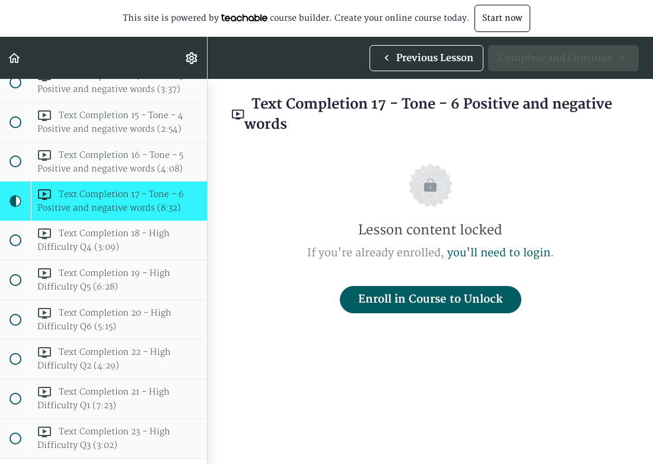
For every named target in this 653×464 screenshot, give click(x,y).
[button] (15, 58)
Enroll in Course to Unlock (430, 299)
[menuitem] (192, 58)
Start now (502, 18)
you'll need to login (498, 253)
